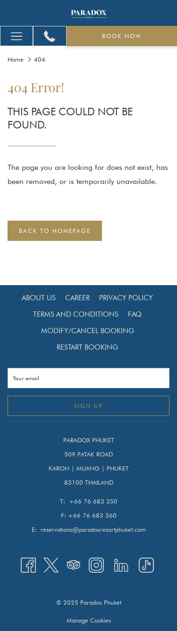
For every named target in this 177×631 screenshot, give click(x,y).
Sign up (88, 405)
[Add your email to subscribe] (88, 378)
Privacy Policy (126, 298)
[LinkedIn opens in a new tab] (121, 564)
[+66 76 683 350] (49, 36)
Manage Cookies (89, 620)
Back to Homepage (55, 230)
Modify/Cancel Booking (87, 331)
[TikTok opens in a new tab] (146, 564)
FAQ (135, 314)
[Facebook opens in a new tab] (28, 564)
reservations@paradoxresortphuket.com (93, 529)
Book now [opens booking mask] (122, 36)
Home (16, 59)
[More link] (16, 36)
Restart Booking (87, 347)
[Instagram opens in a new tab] (96, 564)
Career (77, 298)
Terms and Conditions (75, 314)
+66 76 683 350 (93, 501)
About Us (39, 298)
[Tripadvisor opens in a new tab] (73, 564)
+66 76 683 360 (92, 515)
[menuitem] (38, 298)
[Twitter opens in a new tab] (51, 564)
